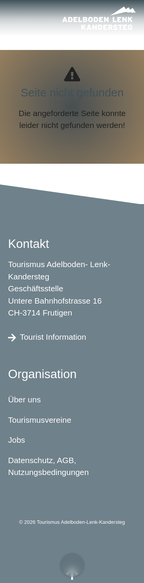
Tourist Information (47, 336)
